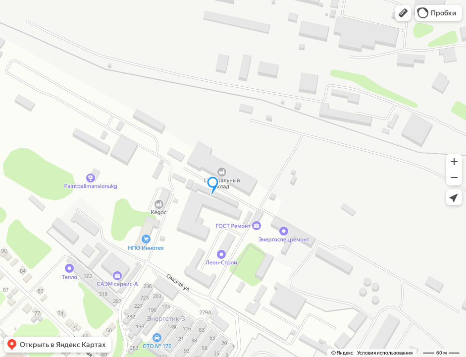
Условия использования (385, 353)
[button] (403, 13)
